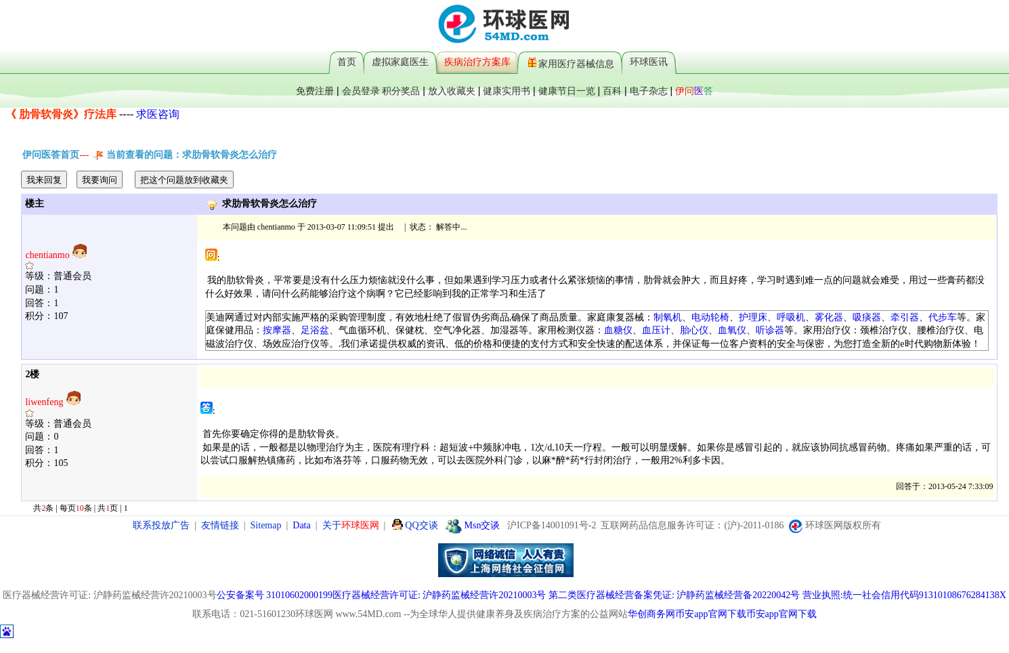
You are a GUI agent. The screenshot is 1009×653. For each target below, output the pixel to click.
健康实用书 (506, 90)
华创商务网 (651, 614)
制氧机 (667, 317)
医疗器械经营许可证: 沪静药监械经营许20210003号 (439, 595)
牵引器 (904, 317)
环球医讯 (649, 61)
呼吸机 (791, 317)
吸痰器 (867, 317)
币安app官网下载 (710, 614)
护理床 (753, 317)
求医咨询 (157, 114)
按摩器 (277, 330)
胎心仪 (694, 330)
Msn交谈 (472, 525)
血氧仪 (732, 330)
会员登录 (361, 90)
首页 (346, 61)
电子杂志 (649, 90)
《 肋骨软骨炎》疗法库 (60, 114)
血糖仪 (618, 330)
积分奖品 (401, 90)
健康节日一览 (566, 90)
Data (301, 525)
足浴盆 (315, 330)
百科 (612, 90)
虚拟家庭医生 (400, 61)
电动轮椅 (710, 317)
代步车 (942, 317)
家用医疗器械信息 (571, 62)
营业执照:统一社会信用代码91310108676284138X (904, 595)
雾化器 (829, 317)
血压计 (656, 330)
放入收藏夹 (451, 90)
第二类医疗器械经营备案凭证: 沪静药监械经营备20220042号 (674, 595)
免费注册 (315, 90)
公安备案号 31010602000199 (275, 595)
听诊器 (770, 330)
